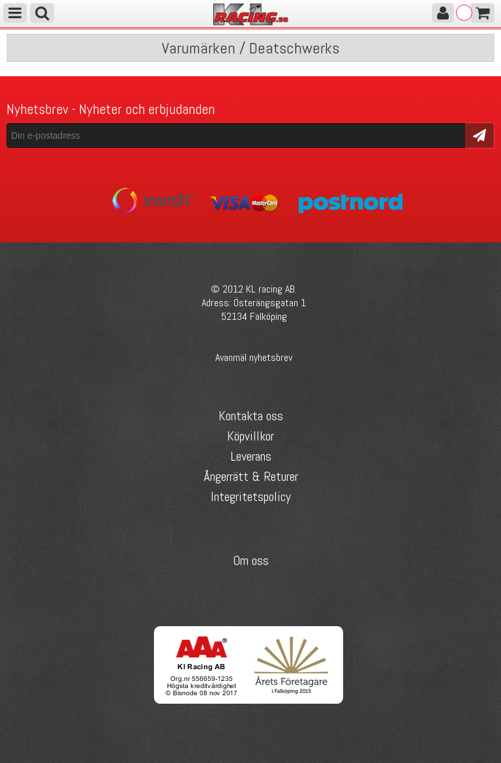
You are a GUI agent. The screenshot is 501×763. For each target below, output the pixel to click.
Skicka (480, 134)
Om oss (251, 560)
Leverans (250, 456)
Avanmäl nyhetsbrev (253, 357)
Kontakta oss (251, 415)
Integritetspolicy (251, 496)
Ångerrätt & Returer (251, 476)
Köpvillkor (250, 435)
